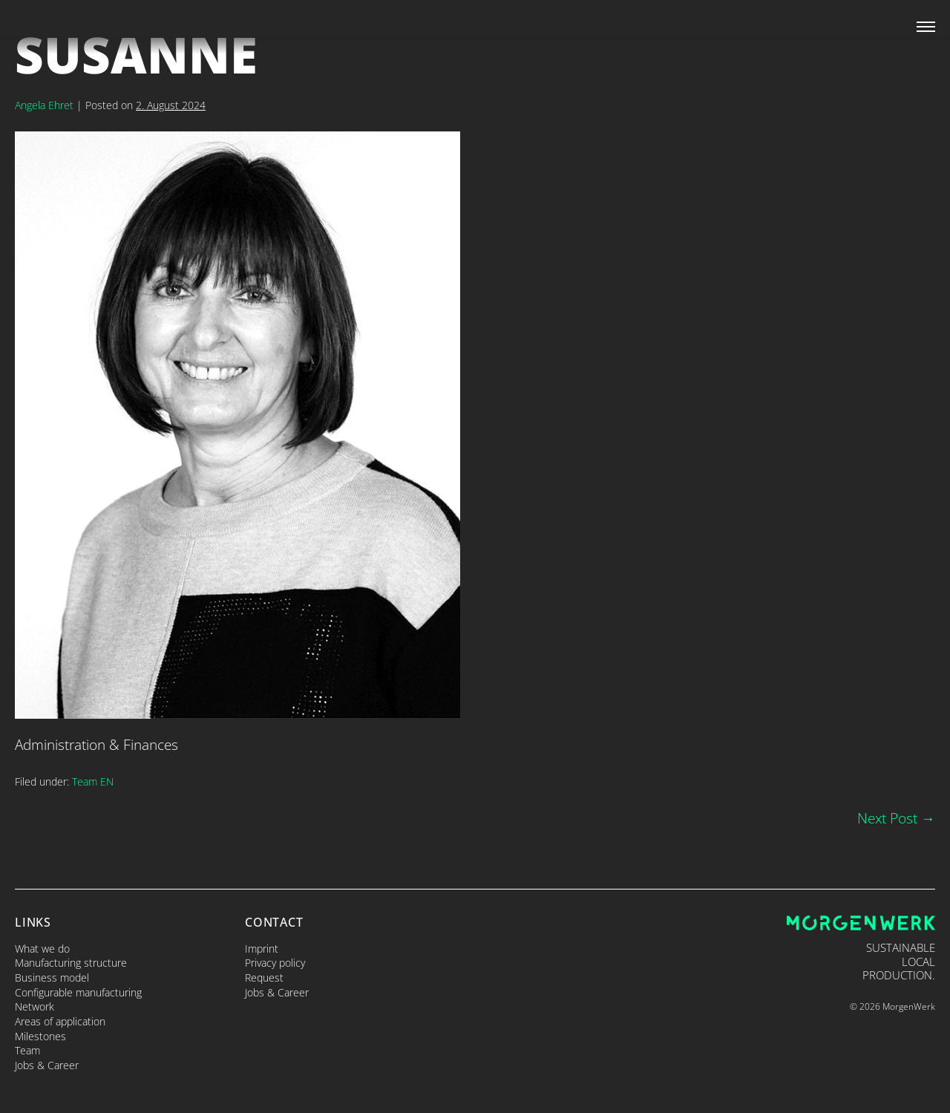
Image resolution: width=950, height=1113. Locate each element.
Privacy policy (275, 963)
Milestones (40, 1036)
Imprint (261, 948)
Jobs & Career (47, 1065)
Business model (52, 977)
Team (27, 1050)
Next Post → (896, 818)
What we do (42, 948)
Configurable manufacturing (78, 992)
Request (264, 977)
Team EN (93, 781)
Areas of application (60, 1021)
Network (34, 1006)
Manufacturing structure (71, 963)
